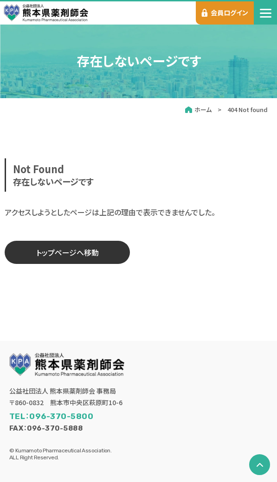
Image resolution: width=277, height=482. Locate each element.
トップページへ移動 (67, 252)
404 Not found (247, 109)
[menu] (265, 13)
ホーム (203, 109)
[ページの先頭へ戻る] (259, 464)
